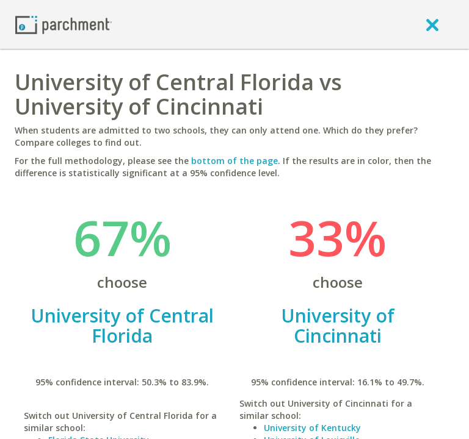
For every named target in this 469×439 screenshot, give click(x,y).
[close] (432, 24)
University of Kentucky (312, 428)
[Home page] (63, 24)
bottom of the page (234, 160)
